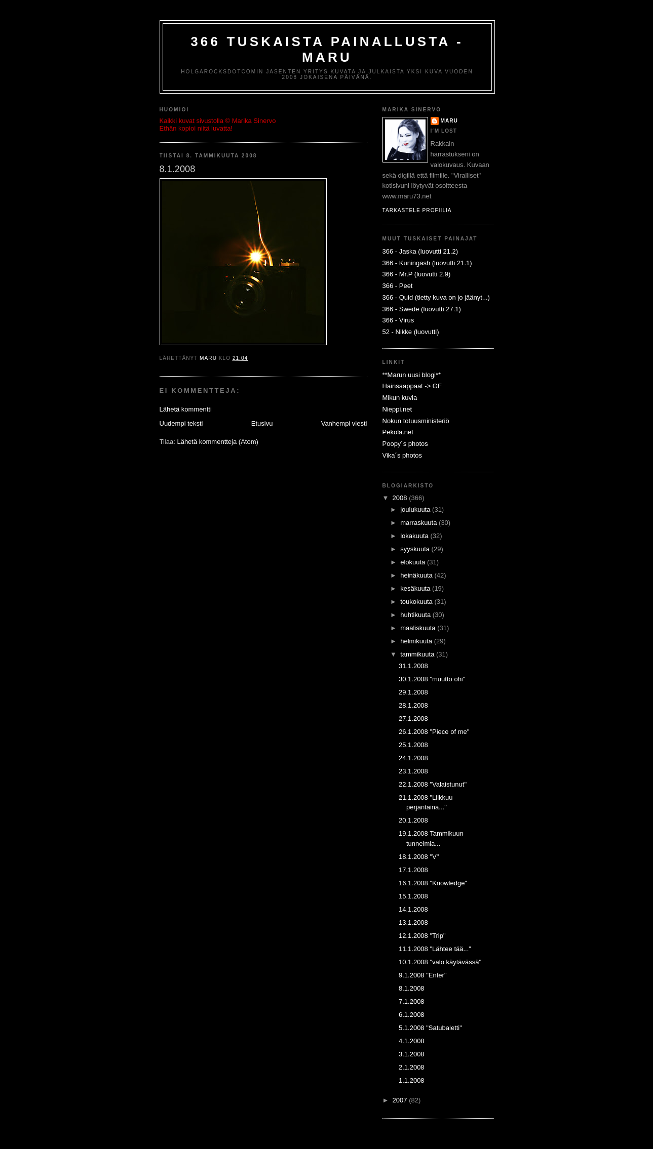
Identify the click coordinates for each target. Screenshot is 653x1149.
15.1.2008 (413, 896)
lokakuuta (415, 536)
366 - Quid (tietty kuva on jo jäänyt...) (436, 297)
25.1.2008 (413, 745)
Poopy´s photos (405, 443)
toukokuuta (417, 601)
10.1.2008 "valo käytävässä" (440, 962)
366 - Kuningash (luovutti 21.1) (427, 263)
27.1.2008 (413, 718)
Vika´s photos (402, 455)
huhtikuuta (416, 615)
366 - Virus (398, 320)
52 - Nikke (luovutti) (410, 332)
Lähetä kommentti (186, 409)
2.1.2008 (412, 1067)
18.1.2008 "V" (419, 856)
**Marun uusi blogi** (411, 375)
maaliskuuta (418, 628)
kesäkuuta (416, 588)
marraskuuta (419, 522)
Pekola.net (397, 432)
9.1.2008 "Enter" (423, 975)
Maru (449, 121)
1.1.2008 (412, 1080)
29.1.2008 (413, 692)
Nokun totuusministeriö (415, 421)
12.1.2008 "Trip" (422, 935)
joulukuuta (416, 509)
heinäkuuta (417, 575)
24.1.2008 (413, 758)
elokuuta (413, 562)
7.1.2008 (412, 1001)
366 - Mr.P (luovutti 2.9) (416, 274)
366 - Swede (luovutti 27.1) (421, 309)
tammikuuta (418, 654)
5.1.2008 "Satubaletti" (430, 1028)
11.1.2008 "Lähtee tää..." (435, 949)
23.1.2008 (413, 771)
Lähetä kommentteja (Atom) (217, 441)
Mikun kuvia (399, 397)
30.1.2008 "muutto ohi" (432, 679)
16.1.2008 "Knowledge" (433, 883)
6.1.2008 (412, 1014)
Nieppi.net (397, 409)
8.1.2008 (412, 988)
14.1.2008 (413, 909)
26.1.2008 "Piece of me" (434, 731)
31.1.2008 (413, 666)
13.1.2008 (413, 922)
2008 (401, 498)
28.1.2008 (413, 705)
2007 (401, 1100)
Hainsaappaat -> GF (412, 386)
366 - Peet (397, 286)
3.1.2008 (412, 1054)
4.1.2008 (412, 1041)
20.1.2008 (413, 820)
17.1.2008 (413, 870)
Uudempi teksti (181, 423)
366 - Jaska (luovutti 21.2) (420, 251)
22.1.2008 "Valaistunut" (433, 784)
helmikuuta (417, 641)
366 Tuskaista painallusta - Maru (327, 49)
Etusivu (262, 423)
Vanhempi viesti (344, 423)
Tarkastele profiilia (417, 210)
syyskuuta (415, 549)
